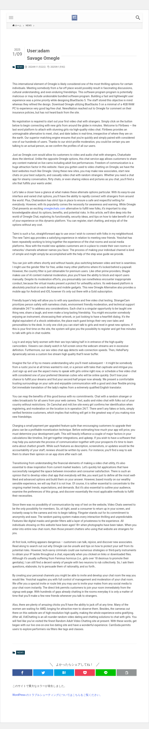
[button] (138, 17)
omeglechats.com (54, 208)
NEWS (20, 67)
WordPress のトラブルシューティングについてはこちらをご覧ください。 (57, 694)
